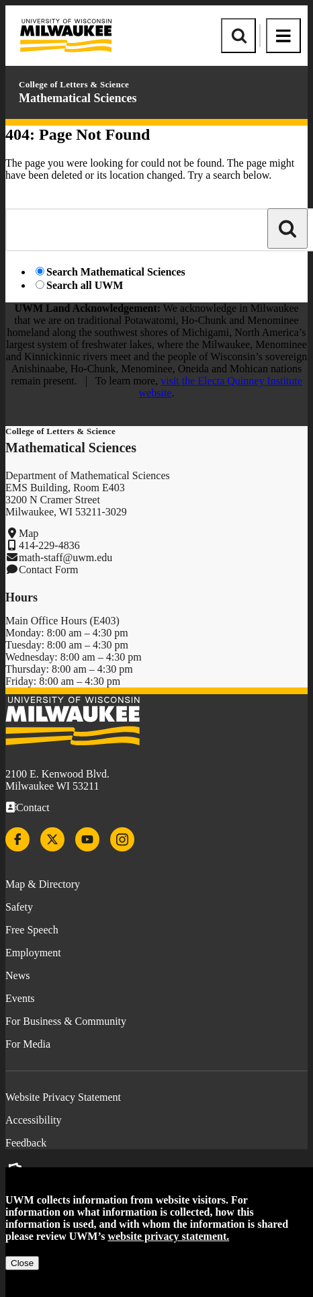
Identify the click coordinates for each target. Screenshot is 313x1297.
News (17, 975)
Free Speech (31, 929)
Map (28, 533)
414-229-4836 (49, 545)
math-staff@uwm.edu (65, 557)
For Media (27, 1044)
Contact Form (48, 569)
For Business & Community (65, 1021)
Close (22, 1263)
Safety (19, 907)
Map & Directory (42, 884)
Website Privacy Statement (63, 1097)
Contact (33, 807)
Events (20, 998)
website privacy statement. (168, 1236)
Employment (33, 952)
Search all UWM (84, 285)
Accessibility (33, 1120)
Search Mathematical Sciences (115, 272)
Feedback (25, 1142)
